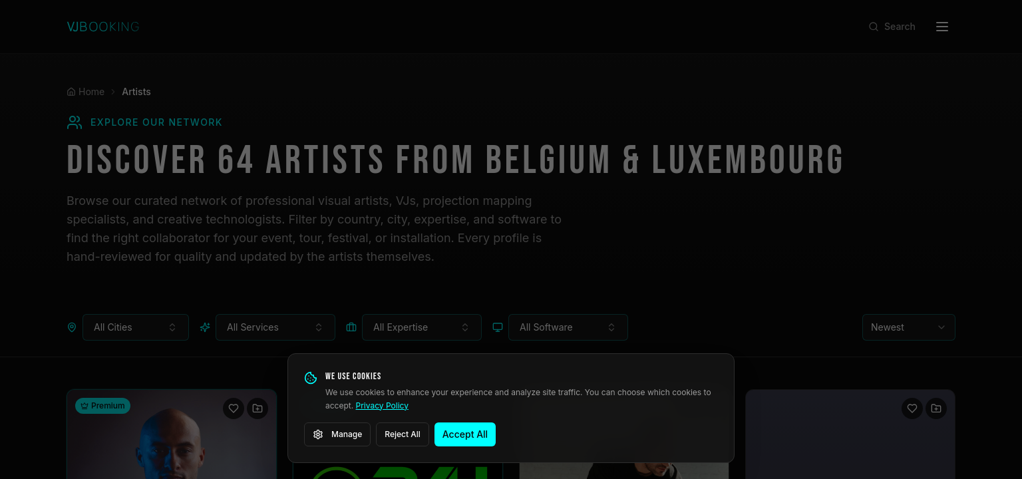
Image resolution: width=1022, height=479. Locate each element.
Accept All (465, 434)
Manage (337, 434)
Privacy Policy (382, 405)
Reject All (403, 434)
